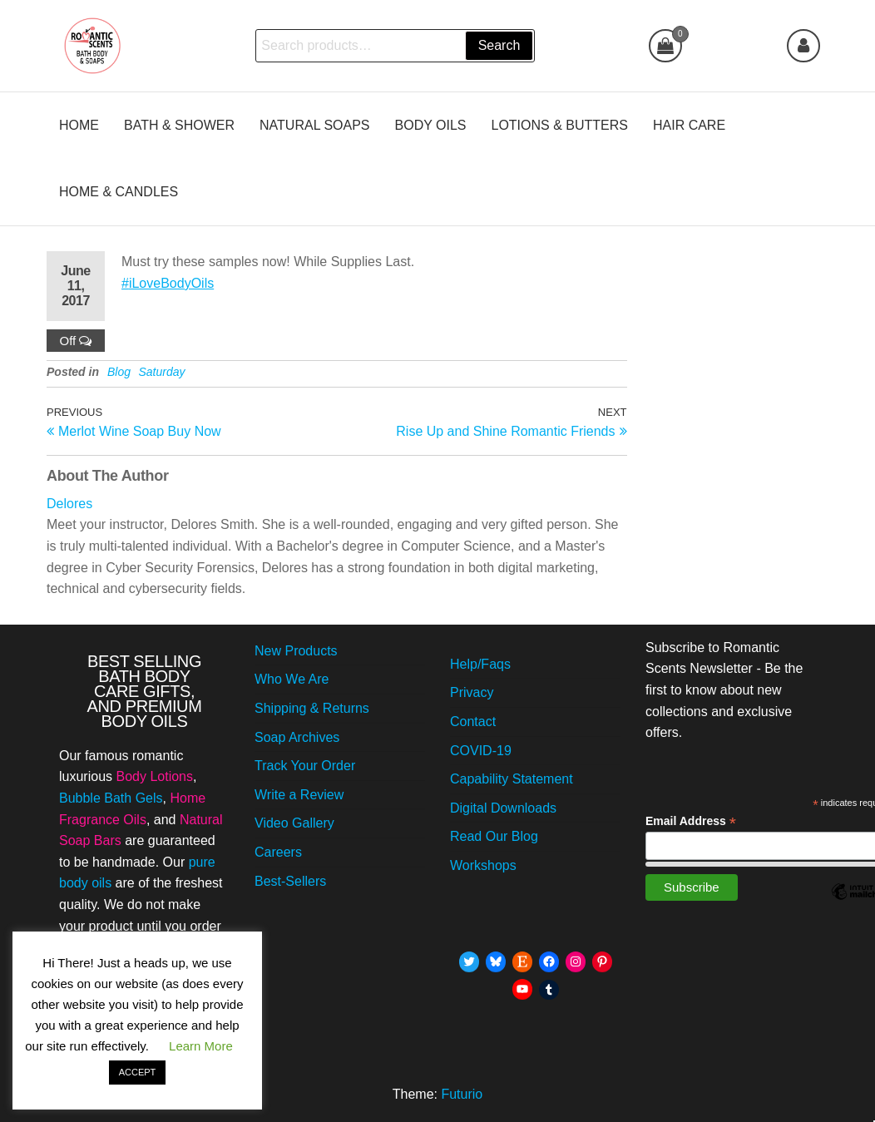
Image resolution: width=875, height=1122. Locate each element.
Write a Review (299, 795)
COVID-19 (481, 751)
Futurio (461, 1094)
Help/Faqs (480, 664)
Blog (119, 371)
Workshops (483, 865)
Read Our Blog (494, 836)
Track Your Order (305, 766)
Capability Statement (511, 779)
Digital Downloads (503, 808)
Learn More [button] (201, 1046)
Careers (278, 852)
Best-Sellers (290, 881)
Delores (69, 504)
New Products (296, 651)
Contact (473, 721)
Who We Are (292, 679)
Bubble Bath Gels (111, 798)
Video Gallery (294, 823)
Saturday (162, 371)
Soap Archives (297, 737)
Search (499, 45)
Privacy (471, 692)
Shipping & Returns (312, 708)
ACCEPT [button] (137, 1072)
